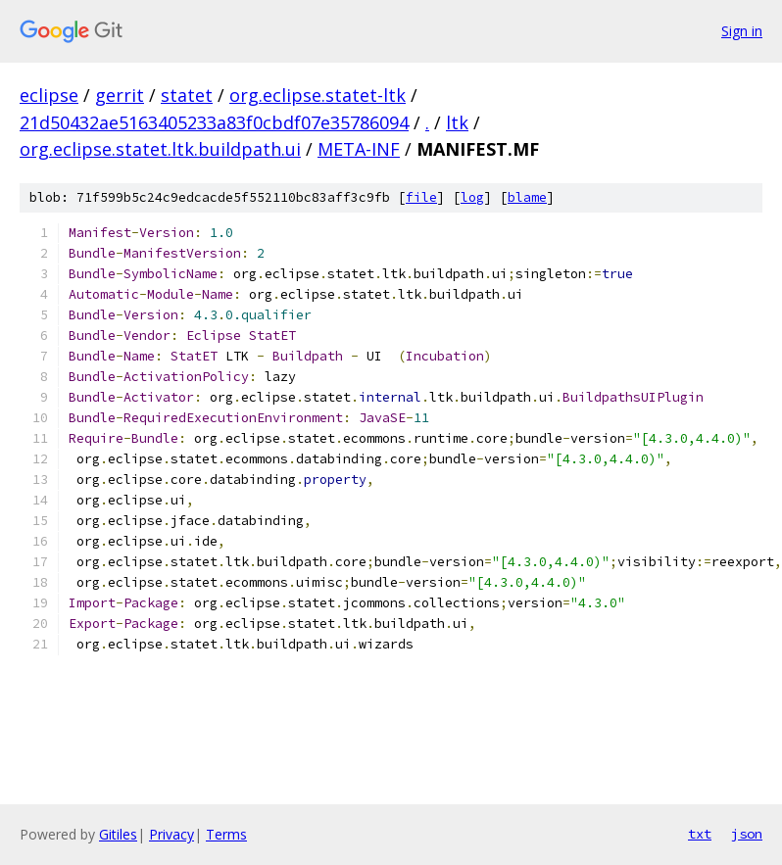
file (421, 197)
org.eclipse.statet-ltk (317, 95)
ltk (457, 122)
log (472, 197)
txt (699, 833)
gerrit (119, 95)
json (746, 833)
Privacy (171, 834)
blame (527, 197)
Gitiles (118, 834)
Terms (226, 834)
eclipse (49, 95)
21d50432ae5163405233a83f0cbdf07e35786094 (214, 122)
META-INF (359, 149)
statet (187, 95)
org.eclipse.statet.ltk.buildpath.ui (160, 149)
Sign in (741, 31)
